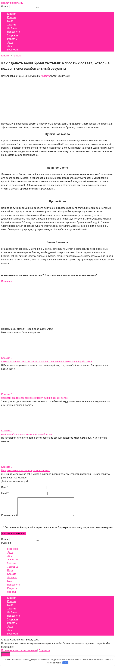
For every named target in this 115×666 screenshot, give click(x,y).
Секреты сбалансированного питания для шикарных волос (34, 397)
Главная (11, 13)
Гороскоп (12, 49)
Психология (13, 31)
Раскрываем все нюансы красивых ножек (25, 470)
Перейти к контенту (12, 2)
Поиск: (5, 6)
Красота (11, 17)
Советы (11, 595)
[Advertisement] (57, 99)
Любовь (12, 28)
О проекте (44, 654)
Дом (9, 46)
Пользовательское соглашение (19, 654)
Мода (10, 21)
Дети (10, 42)
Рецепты (12, 38)
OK (65, 663)
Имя (4, 487)
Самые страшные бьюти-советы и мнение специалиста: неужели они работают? (46, 361)
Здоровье (12, 35)
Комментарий (9, 519)
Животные (13, 563)
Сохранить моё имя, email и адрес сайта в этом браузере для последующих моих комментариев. (59, 531)
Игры (10, 574)
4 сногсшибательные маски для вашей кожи (26, 434)
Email (5, 493)
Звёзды (11, 24)
